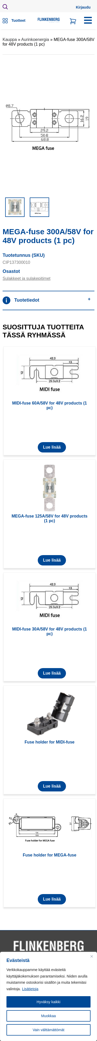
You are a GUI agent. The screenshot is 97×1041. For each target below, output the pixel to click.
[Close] (91, 956)
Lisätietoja (30, 989)
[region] (48, 996)
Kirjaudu (83, 7)
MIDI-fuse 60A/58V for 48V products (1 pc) (49, 405)
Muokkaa (48, 1016)
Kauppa (10, 39)
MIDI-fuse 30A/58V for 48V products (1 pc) (49, 631)
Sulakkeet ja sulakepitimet (26, 278)
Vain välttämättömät (48, 1030)
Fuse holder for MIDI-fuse (49, 742)
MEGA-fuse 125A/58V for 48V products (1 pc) (49, 518)
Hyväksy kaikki (49, 1002)
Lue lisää (52, 447)
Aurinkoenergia (35, 39)
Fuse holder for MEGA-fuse (49, 855)
